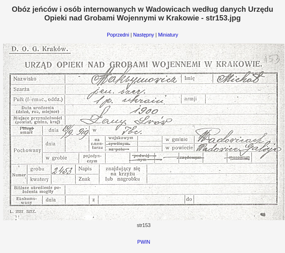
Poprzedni (118, 34)
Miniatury (168, 34)
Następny (143, 34)
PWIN (143, 242)
